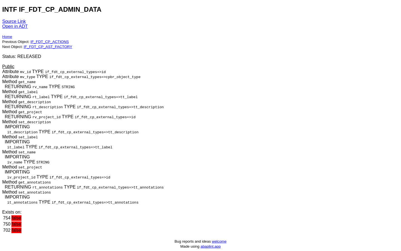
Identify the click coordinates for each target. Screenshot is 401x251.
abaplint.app (210, 246)
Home (7, 37)
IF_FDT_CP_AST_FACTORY (48, 47)
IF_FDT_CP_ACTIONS (49, 42)
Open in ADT (15, 26)
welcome (219, 241)
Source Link (14, 21)
